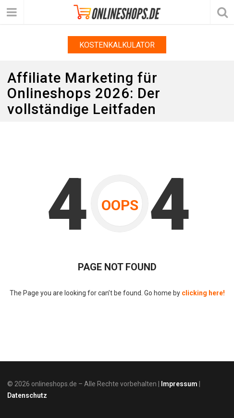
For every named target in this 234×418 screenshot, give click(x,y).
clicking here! (203, 293)
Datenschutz (27, 395)
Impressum (179, 384)
